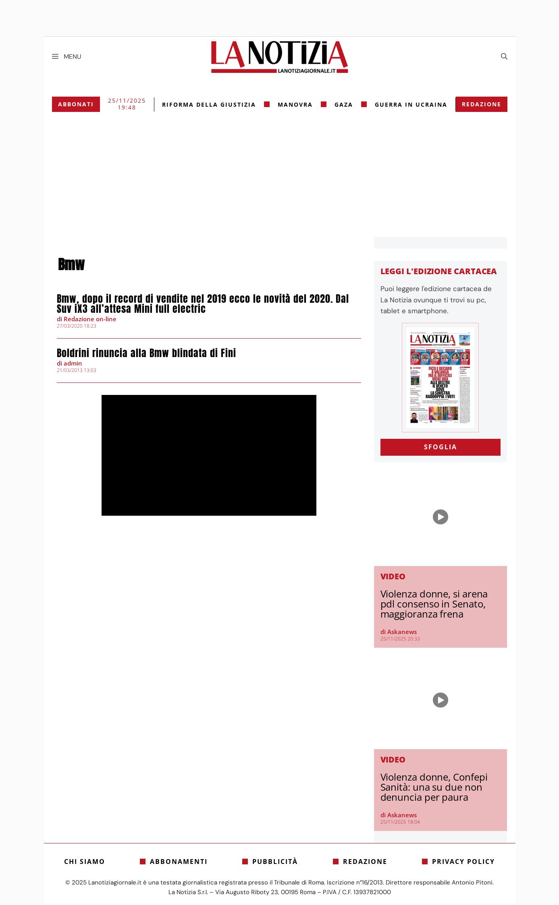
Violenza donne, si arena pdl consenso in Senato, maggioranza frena (434, 603)
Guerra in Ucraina (411, 104)
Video (393, 576)
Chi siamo (84, 861)
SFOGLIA (440, 446)
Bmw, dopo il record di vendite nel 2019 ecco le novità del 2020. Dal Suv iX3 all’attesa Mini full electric (203, 303)
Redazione (481, 104)
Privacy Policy (463, 861)
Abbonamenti (179, 861)
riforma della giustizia (209, 104)
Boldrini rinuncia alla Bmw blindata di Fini (146, 353)
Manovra (295, 104)
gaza (344, 104)
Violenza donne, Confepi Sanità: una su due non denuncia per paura (434, 787)
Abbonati (76, 104)
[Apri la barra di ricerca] (504, 57)
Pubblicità (275, 861)
